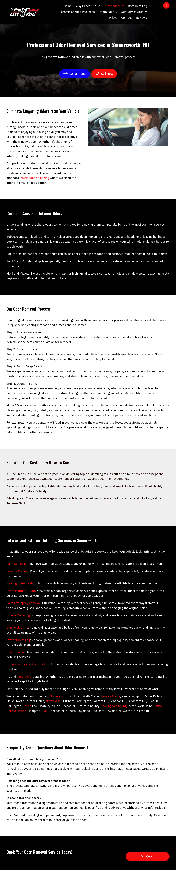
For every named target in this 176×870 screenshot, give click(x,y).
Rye (44, 711)
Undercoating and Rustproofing (27, 664)
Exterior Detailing (18, 640)
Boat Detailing (15, 652)
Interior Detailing (18, 615)
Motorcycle (24, 677)
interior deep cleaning (34, 178)
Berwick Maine (110, 696)
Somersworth (59, 696)
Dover (27, 706)
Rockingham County (114, 706)
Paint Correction (17, 564)
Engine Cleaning (17, 627)
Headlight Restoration (21, 583)
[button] (166, 5)
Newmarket (54, 701)
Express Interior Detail (21, 591)
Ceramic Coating (17, 571)
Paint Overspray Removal (23, 603)
